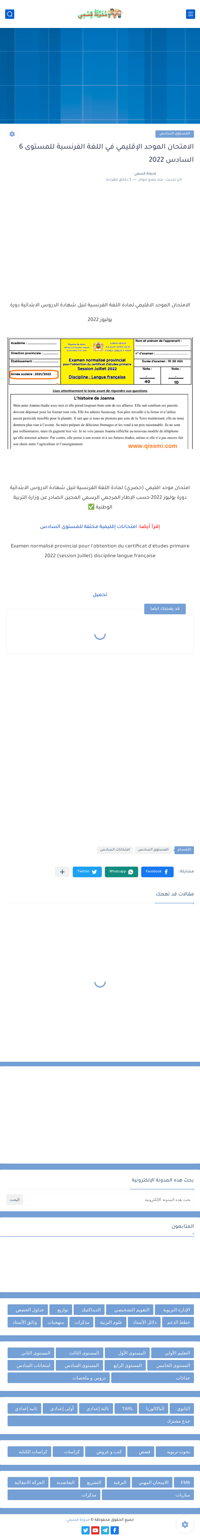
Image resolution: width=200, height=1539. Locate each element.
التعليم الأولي (177, 1352)
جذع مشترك (178, 1420)
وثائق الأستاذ (25, 1322)
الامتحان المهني (153, 1482)
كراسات (72, 1451)
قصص (144, 1451)
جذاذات (183, 1377)
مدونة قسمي (78, 1520)
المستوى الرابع (128, 1365)
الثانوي (183, 1408)
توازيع (63, 1309)
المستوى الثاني (35, 1352)
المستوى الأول (132, 1352)
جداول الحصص (30, 1309)
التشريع (94, 1482)
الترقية (120, 1482)
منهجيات (56, 1322)
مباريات (182, 1494)
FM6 (185, 1482)
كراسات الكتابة (33, 1451)
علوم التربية (111, 1322)
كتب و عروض (109, 1451)
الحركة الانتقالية (30, 1482)
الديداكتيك (91, 1309)
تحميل (100, 595)
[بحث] (9, 14)
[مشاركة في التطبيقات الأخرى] (62, 872)
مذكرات (82, 1322)
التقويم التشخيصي (131, 1309)
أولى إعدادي (62, 1408)
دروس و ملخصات (88, 1377)
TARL (127, 1408)
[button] (157, 872)
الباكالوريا (155, 1408)
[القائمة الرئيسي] (190, 14)
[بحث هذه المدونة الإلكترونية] (109, 1199)
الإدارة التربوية (176, 1309)
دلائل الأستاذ (145, 1322)
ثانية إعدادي (26, 1408)
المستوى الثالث (84, 1352)
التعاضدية (66, 1482)
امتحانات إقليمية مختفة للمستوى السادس (88, 527)
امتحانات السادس (115, 850)
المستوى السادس (174, 134)
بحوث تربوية (178, 1451)
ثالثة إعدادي (97, 1408)
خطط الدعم (178, 1322)
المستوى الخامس (173, 1365)
